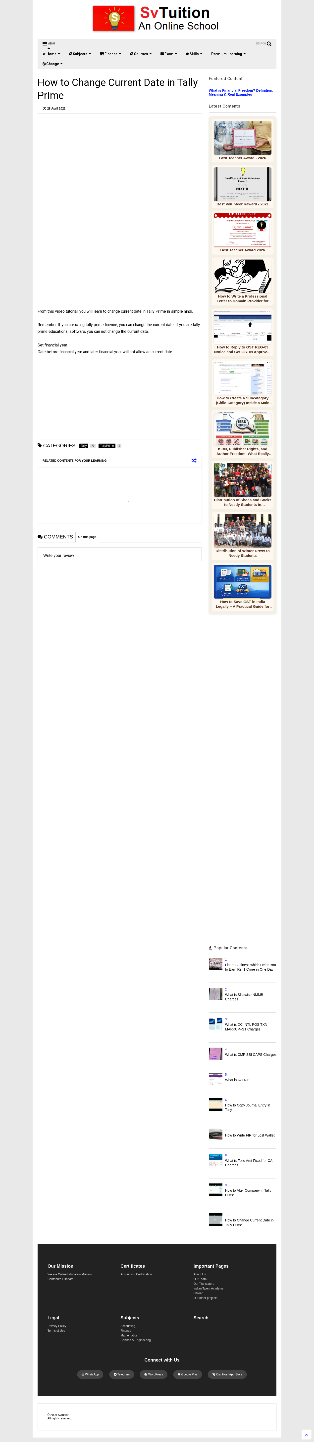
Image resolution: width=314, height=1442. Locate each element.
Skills (194, 54)
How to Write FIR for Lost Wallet (250, 1135)
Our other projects (205, 1298)
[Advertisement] (81, 273)
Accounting (127, 1326)
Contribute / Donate (60, 1279)
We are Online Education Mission (70, 1274)
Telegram (122, 1374)
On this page (87, 537)
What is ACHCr (237, 1080)
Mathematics (128, 1335)
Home (51, 54)
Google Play (188, 1374)
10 (226, 1215)
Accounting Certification (136, 1274)
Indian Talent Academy (209, 1288)
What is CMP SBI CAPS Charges (251, 1055)
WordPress (153, 1374)
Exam (168, 54)
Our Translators (204, 1284)
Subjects (80, 54)
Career (198, 1293)
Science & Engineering (135, 1340)
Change (53, 64)
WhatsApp (90, 1374)
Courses (141, 54)
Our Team (200, 1279)
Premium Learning (228, 54)
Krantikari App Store (227, 1374)
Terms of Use (56, 1330)
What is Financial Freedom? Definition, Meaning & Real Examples (241, 92)
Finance (110, 54)
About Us (200, 1274)
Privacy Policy (57, 1326)
